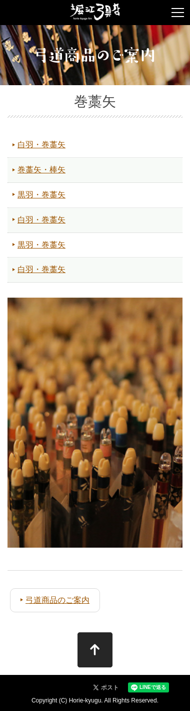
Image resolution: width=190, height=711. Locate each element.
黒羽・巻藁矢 (42, 194)
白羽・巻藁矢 (42, 144)
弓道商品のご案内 (58, 600)
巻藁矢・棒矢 (42, 169)
